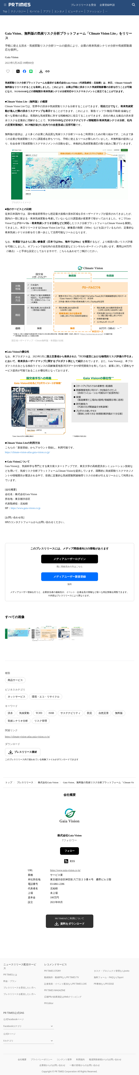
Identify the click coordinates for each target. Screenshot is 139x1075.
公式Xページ (9, 1033)
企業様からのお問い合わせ (52, 1065)
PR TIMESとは (10, 974)
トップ (8, 782)
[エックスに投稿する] (18, 71)
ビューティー (75, 11)
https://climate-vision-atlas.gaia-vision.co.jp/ (27, 452)
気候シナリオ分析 (18, 720)
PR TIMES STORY (52, 970)
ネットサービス (16, 696)
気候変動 (24, 713)
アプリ (47, 11)
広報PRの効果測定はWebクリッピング (63, 996)
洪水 (10, 713)
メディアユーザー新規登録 (69, 576)
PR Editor (49, 1003)
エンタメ (59, 11)
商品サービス (15, 680)
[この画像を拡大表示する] (17, 633)
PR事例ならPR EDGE (104, 983)
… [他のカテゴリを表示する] (106, 10)
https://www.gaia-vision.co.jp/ (65, 870)
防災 (89, 713)
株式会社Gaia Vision (48, 782)
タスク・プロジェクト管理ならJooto (111, 970)
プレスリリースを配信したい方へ (19, 994)
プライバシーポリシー (41, 1059)
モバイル (34, 11)
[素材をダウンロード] (41, 71)
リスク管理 (40, 720)
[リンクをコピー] (47, 71)
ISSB (51, 713)
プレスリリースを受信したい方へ (19, 987)
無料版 (119, 713)
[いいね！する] (8, 71)
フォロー (70, 851)
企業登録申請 (107, 4)
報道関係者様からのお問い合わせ (105, 1059)
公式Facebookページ (13, 1019)
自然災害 (104, 713)
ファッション (94, 11)
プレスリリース (25, 782)
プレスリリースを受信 (83, 4)
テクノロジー (18, 11)
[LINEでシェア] (31, 71)
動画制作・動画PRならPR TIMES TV (61, 977)
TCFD (39, 713)
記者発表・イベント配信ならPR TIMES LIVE (65, 983)
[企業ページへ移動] (69, 816)
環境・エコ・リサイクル (46, 696)
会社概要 (22, 1059)
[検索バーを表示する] (133, 4)
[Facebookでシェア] (24, 71)
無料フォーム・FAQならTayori (109, 977)
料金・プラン (9, 981)
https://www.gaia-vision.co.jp (25, 508)
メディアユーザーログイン (69, 559)
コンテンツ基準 (64, 1059)
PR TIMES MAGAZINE (54, 990)
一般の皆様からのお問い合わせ (85, 1065)
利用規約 (80, 1059)
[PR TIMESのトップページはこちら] (20, 5)
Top (5, 11)
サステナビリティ (70, 713)
